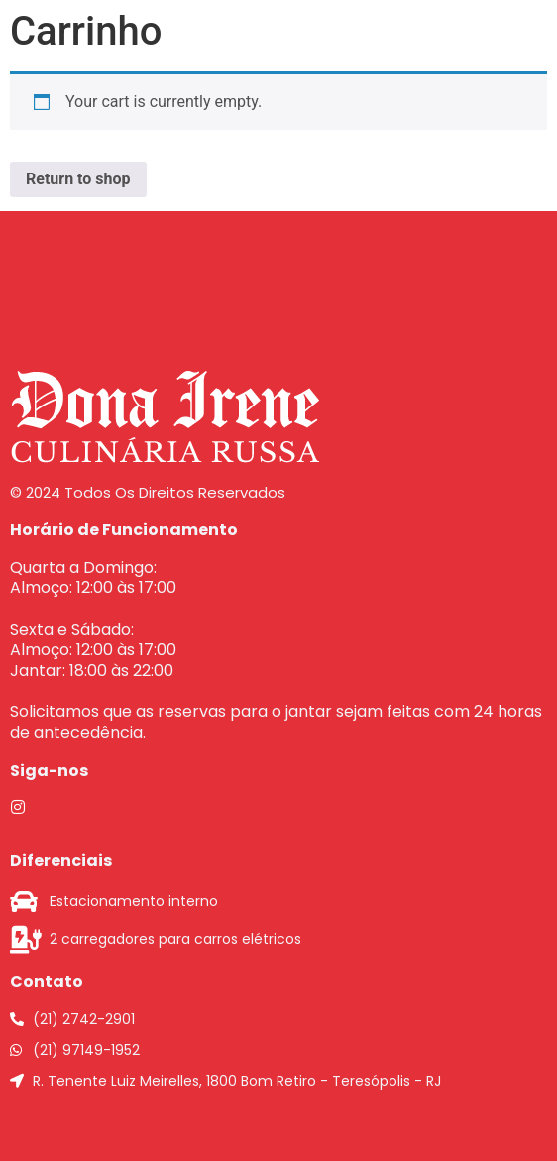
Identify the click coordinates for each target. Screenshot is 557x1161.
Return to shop (78, 179)
